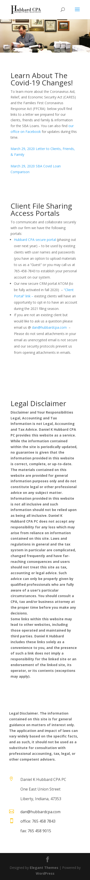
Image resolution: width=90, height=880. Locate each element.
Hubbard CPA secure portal (35, 239)
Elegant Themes (44, 867)
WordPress (45, 873)
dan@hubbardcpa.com (49, 327)
